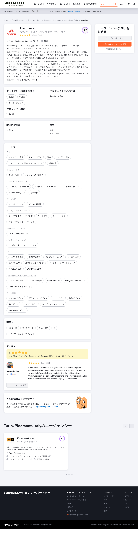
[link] (70, 4)
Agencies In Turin (71, 20)
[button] (122, 4)
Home (6, 20)
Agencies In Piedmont (52, 20)
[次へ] (131, 426)
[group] (69, 449)
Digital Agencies (18, 20)
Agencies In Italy (34, 20)
